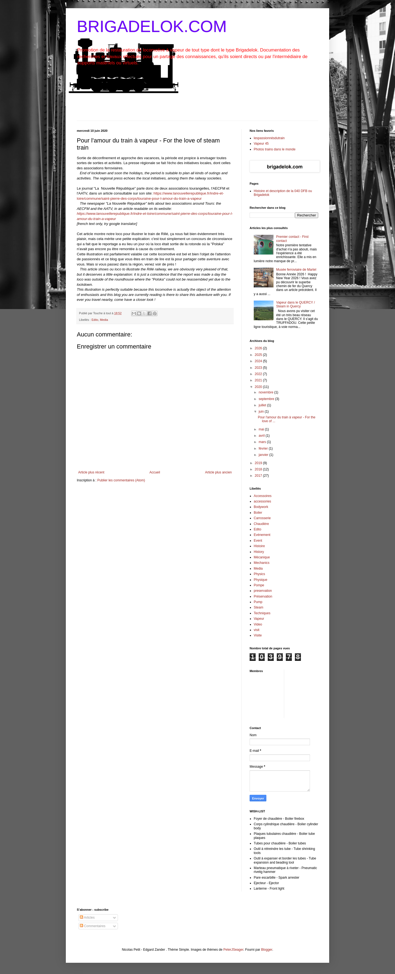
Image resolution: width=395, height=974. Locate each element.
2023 (259, 368)
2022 (259, 374)
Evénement (262, 535)
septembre (267, 399)
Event (258, 540)
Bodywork (261, 507)
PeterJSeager (233, 950)
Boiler (258, 513)
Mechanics (261, 563)
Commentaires (92, 926)
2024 (259, 361)
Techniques (262, 613)
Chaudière (261, 524)
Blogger (266, 950)
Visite (258, 635)
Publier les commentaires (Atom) (121, 480)
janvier (264, 455)
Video (258, 624)
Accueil (154, 472)
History (259, 552)
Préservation (263, 596)
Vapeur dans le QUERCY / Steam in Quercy (295, 304)
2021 (259, 380)
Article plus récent (91, 472)
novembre (266, 392)
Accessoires (263, 496)
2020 (259, 387)
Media (104, 319)
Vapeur (259, 619)
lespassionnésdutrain (269, 138)
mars (263, 442)
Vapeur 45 (261, 143)
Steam (258, 607)
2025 (259, 355)
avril (262, 436)
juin (262, 411)
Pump (258, 602)
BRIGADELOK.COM (152, 26)
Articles (87, 917)
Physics (259, 574)
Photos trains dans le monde (274, 149)
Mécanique (262, 557)
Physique (260, 580)
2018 (259, 469)
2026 (259, 348)
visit (256, 630)
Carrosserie (262, 518)
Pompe (259, 585)
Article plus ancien (218, 472)
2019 (259, 463)
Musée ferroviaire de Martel (296, 270)
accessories (262, 501)
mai (262, 429)
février (264, 448)
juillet (263, 405)
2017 (259, 476)
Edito (95, 319)
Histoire (259, 546)
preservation (263, 591)
